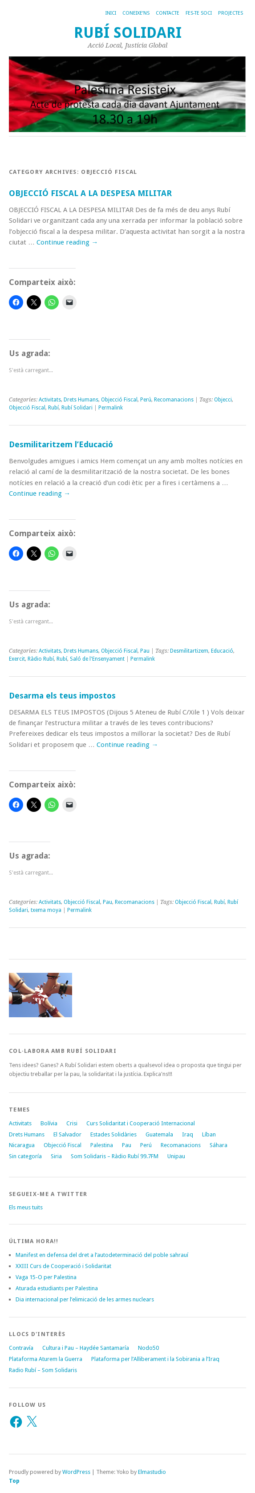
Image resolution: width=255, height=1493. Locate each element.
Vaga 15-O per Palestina (46, 1277)
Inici (110, 13)
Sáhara (218, 1145)
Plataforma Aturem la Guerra (45, 1359)
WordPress (76, 1472)
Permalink (110, 408)
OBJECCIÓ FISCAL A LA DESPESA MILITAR (90, 193)
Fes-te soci (199, 13)
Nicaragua (22, 1145)
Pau (145, 651)
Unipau (176, 1156)
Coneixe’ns (136, 13)
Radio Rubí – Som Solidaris (43, 1370)
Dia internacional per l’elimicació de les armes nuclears (85, 1299)
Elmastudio (152, 1472)
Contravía (21, 1348)
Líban (209, 1134)
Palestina (101, 1145)
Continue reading (67, 242)
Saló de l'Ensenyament (97, 659)
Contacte (167, 13)
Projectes (230, 13)
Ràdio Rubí (41, 659)
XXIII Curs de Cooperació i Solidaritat (63, 1266)
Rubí (53, 408)
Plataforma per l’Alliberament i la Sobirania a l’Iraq (155, 1359)
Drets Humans (81, 400)
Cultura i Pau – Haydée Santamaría (85, 1348)
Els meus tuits (26, 1207)
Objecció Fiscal (119, 400)
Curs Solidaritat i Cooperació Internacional (140, 1123)
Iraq (187, 1134)
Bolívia (48, 1123)
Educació (222, 651)
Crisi (71, 1123)
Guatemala (159, 1134)
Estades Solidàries (113, 1134)
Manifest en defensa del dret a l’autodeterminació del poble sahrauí (102, 1255)
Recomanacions (174, 400)
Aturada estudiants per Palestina (57, 1288)
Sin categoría (25, 1156)
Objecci (223, 400)
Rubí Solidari (128, 32)
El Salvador (67, 1134)
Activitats (50, 400)
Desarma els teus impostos (62, 695)
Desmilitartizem (189, 651)
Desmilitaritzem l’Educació (61, 444)
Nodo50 (148, 1348)
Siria (56, 1156)
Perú (145, 400)
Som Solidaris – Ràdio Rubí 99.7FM (114, 1156)
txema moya (46, 910)
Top (14, 1480)
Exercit (17, 659)
